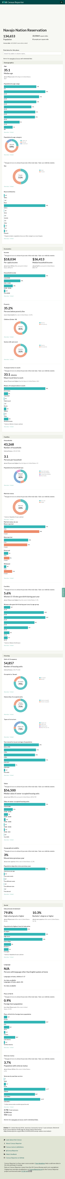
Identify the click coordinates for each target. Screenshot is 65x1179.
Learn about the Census (14, 1140)
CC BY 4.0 (26, 1171)
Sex (5, 166)
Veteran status (9, 1056)
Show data (6, 132)
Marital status (9, 493)
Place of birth (8, 994)
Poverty (6, 304)
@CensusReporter (12, 1150)
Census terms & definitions (15, 1147)
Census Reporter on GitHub (15, 1158)
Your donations (40, 1163)
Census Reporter (13, 2)
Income (6, 252)
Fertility (7, 586)
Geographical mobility (11, 848)
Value (6, 783)
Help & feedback (11, 1154)
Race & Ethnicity (9, 192)
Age (5, 66)
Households (8, 440)
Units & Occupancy (10, 659)
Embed (11, 132)
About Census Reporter (14, 1143)
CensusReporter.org (36, 1169)
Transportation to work (12, 368)
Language (7, 964)
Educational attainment (12, 909)
